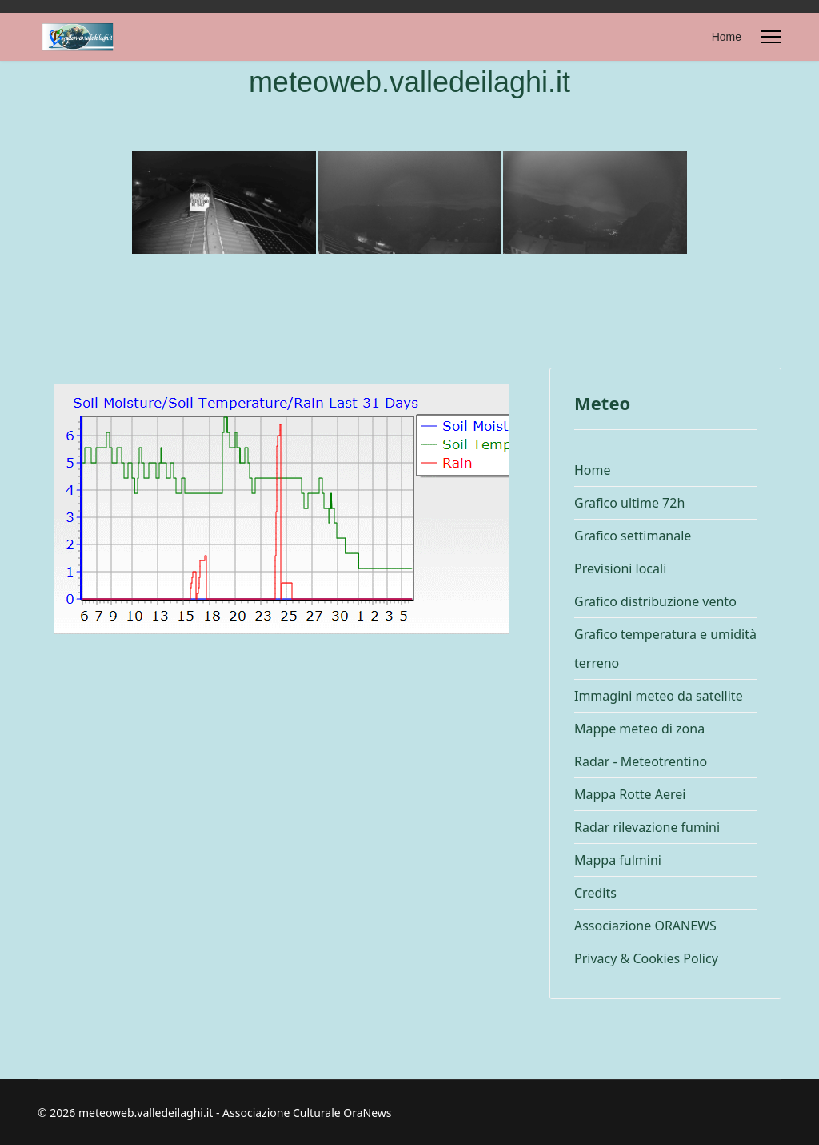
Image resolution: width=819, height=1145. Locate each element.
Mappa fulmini (617, 860)
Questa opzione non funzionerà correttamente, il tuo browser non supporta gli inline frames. (281, 584)
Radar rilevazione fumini (647, 827)
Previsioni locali (620, 568)
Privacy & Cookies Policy (646, 958)
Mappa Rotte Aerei (629, 794)
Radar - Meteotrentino (640, 761)
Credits (595, 893)
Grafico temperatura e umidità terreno (665, 648)
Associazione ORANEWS (645, 925)
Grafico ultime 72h (629, 503)
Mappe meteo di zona (639, 728)
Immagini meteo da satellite (658, 696)
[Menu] (771, 37)
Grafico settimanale (632, 535)
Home (726, 36)
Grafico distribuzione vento (655, 601)
